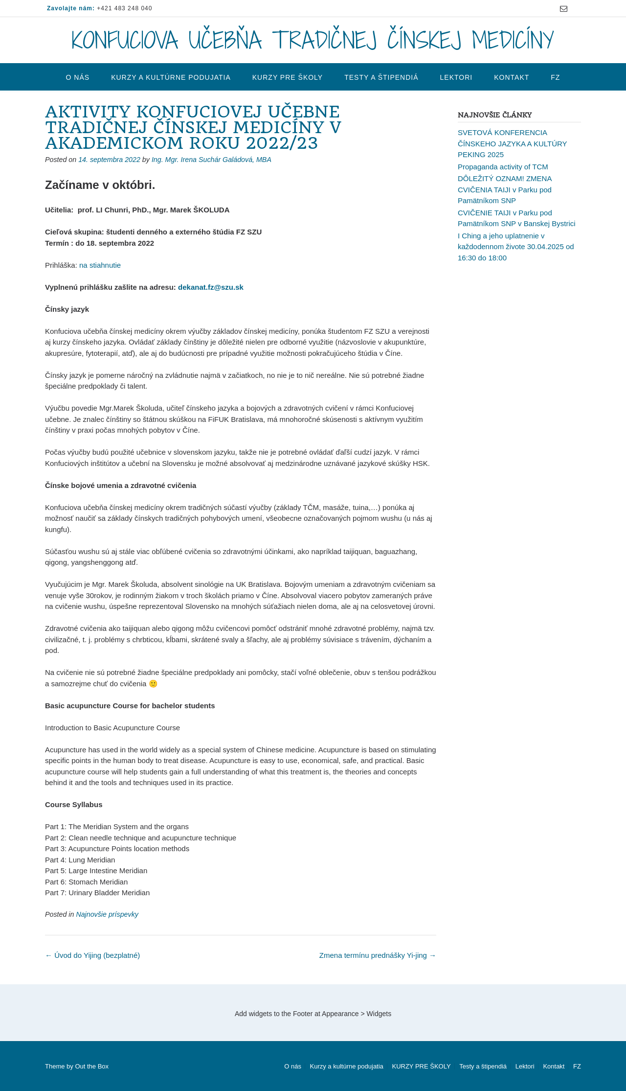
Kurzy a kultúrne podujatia (171, 77)
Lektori (456, 77)
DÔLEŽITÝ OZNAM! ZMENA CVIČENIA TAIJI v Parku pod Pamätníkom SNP (505, 189)
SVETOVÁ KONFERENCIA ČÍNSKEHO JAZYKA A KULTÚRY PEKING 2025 (512, 143)
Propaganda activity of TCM (503, 166)
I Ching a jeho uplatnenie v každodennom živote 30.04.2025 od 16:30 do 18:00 (516, 247)
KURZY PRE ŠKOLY (287, 77)
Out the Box (92, 1066)
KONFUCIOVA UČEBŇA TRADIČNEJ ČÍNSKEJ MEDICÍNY (313, 40)
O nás (78, 77)
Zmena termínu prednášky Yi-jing (377, 955)
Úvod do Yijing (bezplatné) (92, 955)
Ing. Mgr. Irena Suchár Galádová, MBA (211, 159)
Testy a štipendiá (381, 77)
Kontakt (511, 77)
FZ (555, 77)
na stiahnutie (100, 265)
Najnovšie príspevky (107, 914)
